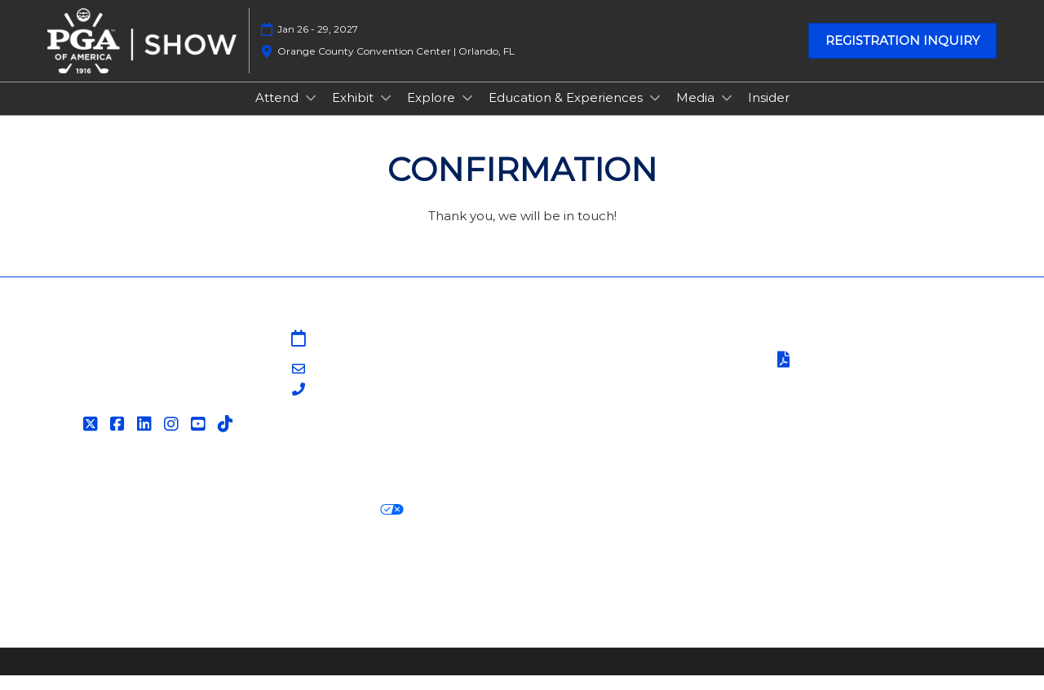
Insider (769, 113)
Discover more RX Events (129, 584)
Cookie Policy (190, 525)
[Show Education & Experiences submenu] (655, 113)
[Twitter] (92, 439)
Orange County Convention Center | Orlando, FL (396, 66)
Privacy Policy (91, 525)
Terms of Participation (854, 375)
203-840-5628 (354, 405)
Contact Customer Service (613, 454)
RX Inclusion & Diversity (606, 584)
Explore (432, 113)
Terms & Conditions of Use (854, 354)
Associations (569, 434)
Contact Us (566, 374)
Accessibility (86, 605)
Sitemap (558, 354)
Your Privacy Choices (326, 524)
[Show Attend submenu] (311, 113)
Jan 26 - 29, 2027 (317, 44)
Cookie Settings (468, 525)
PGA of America (581, 414)
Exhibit (354, 113)
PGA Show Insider (586, 394)
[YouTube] (200, 439)
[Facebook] (119, 439)
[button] (902, 56)
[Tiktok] (227, 439)
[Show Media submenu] (727, 113)
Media (697, 113)
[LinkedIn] (146, 439)
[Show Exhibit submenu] (386, 113)
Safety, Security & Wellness (854, 396)
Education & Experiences (567, 113)
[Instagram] (173, 439)
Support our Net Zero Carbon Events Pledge (836, 584)
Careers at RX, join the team (429, 584)
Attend (278, 113)
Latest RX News (275, 584)
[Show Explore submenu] (467, 113)
